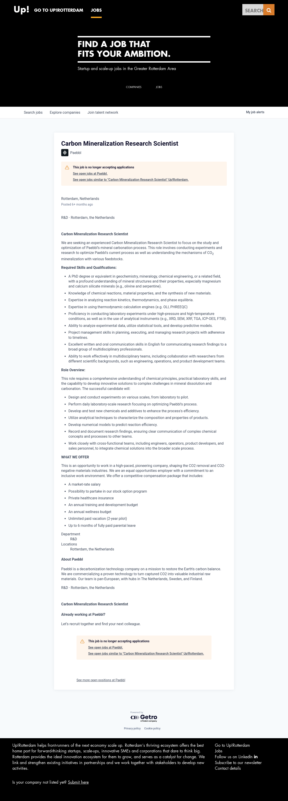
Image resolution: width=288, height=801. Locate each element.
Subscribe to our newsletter (238, 763)
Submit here (78, 782)
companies (65, 112)
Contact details (228, 768)
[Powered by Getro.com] (144, 716)
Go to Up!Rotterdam (232, 745)
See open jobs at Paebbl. (90, 173)
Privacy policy (132, 728)
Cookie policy (152, 728)
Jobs (218, 751)
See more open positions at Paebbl (100, 680)
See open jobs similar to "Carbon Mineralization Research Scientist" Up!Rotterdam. (131, 179)
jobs (33, 112)
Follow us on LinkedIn (236, 757)
